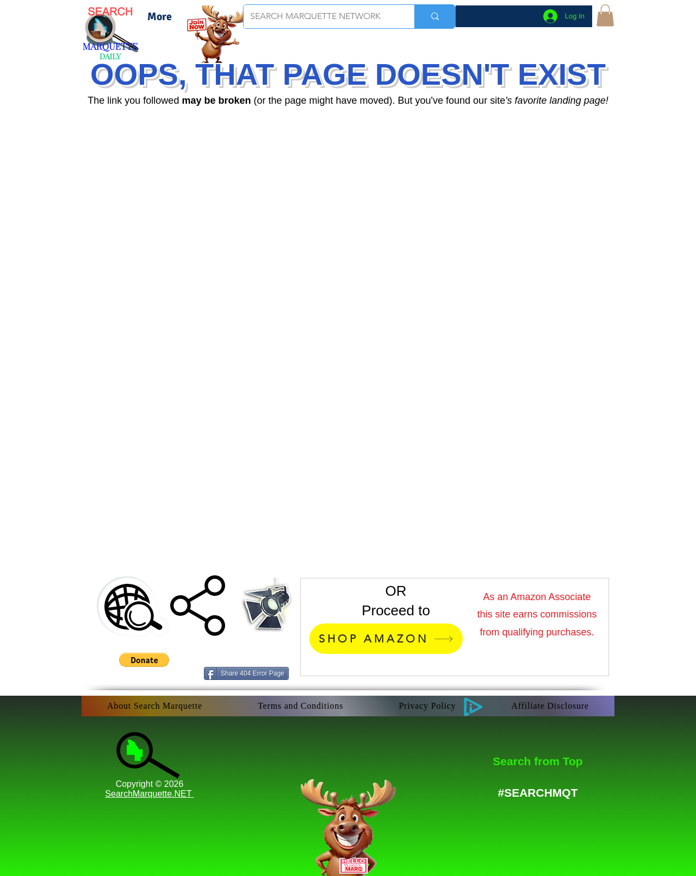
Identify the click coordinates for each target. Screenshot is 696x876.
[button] (605, 15)
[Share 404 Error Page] (246, 673)
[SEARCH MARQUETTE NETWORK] (320, 16)
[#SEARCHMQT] (538, 793)
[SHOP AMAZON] (386, 638)
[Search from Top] (538, 761)
